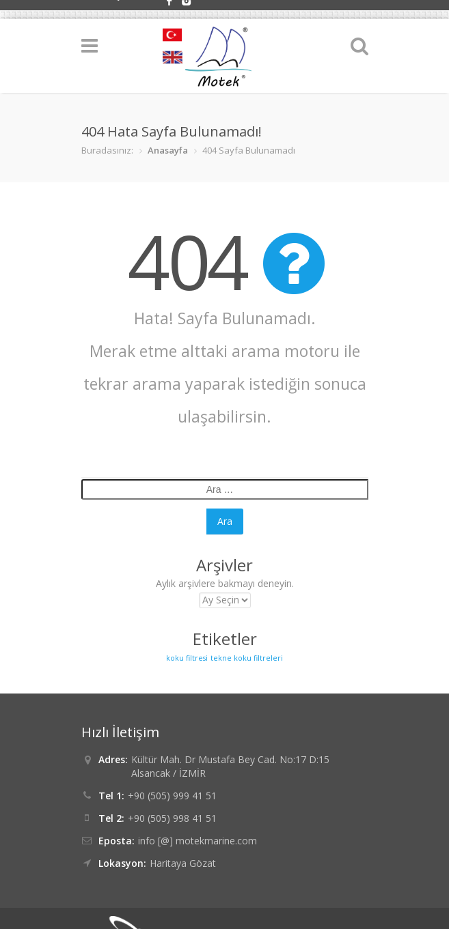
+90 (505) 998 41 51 (172, 818)
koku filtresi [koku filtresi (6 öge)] (187, 658)
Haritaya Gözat (183, 863)
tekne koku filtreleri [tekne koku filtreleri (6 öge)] (246, 658)
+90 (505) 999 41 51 (172, 795)
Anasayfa (168, 150)
